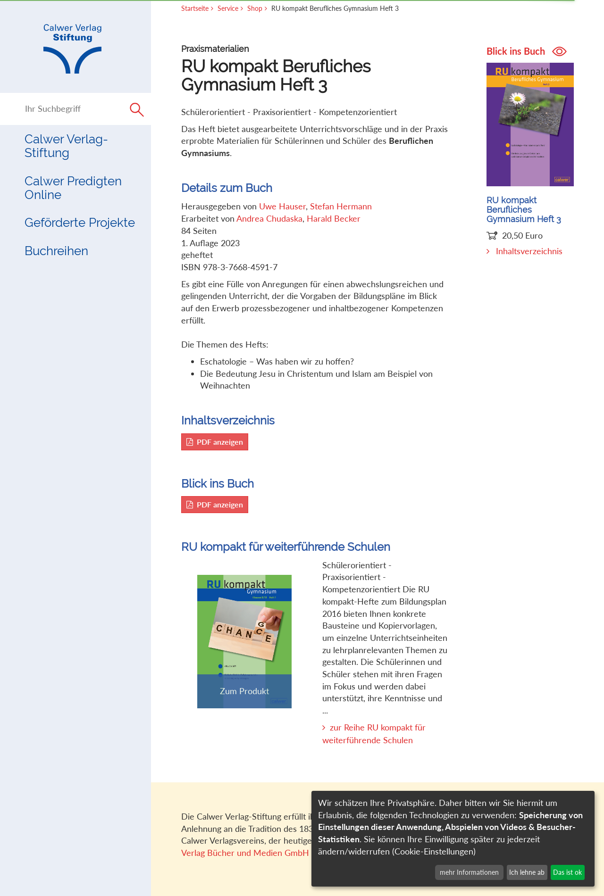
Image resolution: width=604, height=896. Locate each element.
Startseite (195, 8)
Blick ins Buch (527, 51)
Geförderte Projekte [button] (80, 223)
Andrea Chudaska (269, 218)
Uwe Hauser (282, 206)
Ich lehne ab (527, 872)
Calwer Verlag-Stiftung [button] (66, 146)
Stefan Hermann (341, 206)
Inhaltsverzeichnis (529, 251)
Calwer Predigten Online (73, 188)
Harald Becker (334, 218)
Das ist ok (567, 872)
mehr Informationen (469, 872)
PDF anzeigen (214, 441)
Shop (254, 8)
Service (228, 8)
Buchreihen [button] (56, 251)
